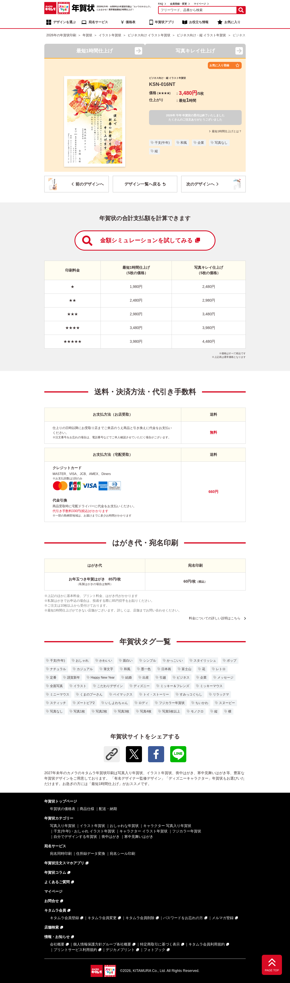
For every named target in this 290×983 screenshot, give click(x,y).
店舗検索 (51, 927)
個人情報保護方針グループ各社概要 (102, 944)
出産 (145, 677)
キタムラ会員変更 (102, 918)
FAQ (160, 3)
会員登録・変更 (178, 3)
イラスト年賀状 (92, 826)
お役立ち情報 (198, 22)
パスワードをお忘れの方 (183, 918)
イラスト (80, 686)
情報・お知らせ (57, 937)
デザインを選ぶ (64, 22)
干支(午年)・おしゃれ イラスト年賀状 (84, 831)
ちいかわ (201, 703)
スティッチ (58, 703)
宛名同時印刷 (61, 854)
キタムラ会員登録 (64, 918)
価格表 (130, 22)
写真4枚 (145, 711)
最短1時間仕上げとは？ (225, 131)
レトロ (221, 669)
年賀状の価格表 (62, 809)
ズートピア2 (86, 703)
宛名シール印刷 (122, 854)
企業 (201, 142)
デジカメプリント (120, 950)
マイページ (200, 3)
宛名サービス (98, 22)
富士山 (186, 669)
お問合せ (51, 901)
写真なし (221, 142)
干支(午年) (162, 142)
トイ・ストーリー (156, 694)
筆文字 (108, 669)
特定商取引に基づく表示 (160, 944)
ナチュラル (58, 669)
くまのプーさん (91, 694)
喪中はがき (111, 837)
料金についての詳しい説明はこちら (214, 618)
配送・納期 (108, 809)
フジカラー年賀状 (172, 703)
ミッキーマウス (211, 686)
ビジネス (183, 677)
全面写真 (56, 686)
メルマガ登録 (223, 918)
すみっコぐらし (191, 694)
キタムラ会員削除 (139, 918)
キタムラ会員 (55, 910)
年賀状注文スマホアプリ (64, 863)
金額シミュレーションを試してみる (141, 240)
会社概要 (57, 944)
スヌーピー (227, 703)
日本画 (166, 669)
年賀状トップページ (60, 801)
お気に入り (232, 22)
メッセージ (225, 677)
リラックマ (221, 694)
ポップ (231, 660)
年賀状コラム (55, 873)
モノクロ (197, 711)
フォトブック (154, 950)
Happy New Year (103, 677)
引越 (163, 677)
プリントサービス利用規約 (75, 950)
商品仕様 (87, 809)
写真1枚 (79, 711)
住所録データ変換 (90, 854)
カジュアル (85, 669)
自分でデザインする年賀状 (75, 837)
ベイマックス (123, 694)
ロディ (143, 703)
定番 (53, 677)
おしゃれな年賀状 (124, 826)
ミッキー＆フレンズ (174, 686)
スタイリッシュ (205, 660)
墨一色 (146, 669)
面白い (128, 660)
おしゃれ (82, 660)
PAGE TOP (272, 970)
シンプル (149, 660)
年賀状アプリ (164, 22)
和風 (183, 142)
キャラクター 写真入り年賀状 (167, 826)
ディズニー (142, 686)
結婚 (128, 677)
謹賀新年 (73, 677)
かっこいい (175, 660)
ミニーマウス (59, 694)
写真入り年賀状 (62, 826)
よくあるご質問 (57, 882)
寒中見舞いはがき (138, 837)
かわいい (105, 660)
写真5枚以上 (171, 711)
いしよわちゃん (116, 703)
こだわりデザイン (110, 686)
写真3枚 (123, 711)
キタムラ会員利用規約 (206, 944)
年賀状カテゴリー (58, 818)
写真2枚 (101, 711)
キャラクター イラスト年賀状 (143, 831)
